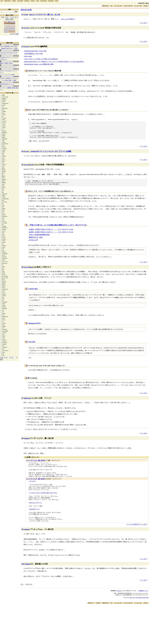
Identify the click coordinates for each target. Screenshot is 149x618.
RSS (111, 5)
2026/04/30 (16, 44)
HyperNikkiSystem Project (142, 600)
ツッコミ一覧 (137, 5)
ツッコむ (144, 23)
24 (8, 30)
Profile (14, 0)
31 (8, 31)
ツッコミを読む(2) (133, 527)
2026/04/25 (16, 69)
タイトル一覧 (118, 5)
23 (6, 30)
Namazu (119, 593)
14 (14, 26)
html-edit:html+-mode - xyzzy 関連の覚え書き (39, 64)
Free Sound (43, 0)
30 (6, 31)
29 (4, 31)
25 (9, 30)
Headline (98, 605)
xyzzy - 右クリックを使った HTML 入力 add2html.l (41, 59)
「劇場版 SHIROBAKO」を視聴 (8, 48)
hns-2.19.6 (132, 600)
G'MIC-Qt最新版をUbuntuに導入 (9, 46)
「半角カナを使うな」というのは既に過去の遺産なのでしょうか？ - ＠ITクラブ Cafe (57, 227)
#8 (22, 441)
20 (12, 28)
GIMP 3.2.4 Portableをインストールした (9, 71)
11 (9, 26)
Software (27, 0)
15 (4, 28)
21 (14, 28)
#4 (22, 153)
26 (11, 30)
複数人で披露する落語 (6, 63)
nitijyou (27, 401)
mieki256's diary (143, 3)
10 (8, 26)
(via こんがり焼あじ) (68, 19)
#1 (22, 14)
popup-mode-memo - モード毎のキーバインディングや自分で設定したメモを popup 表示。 (54, 61)
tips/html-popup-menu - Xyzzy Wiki (35, 51)
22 (4, 30)
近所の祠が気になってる (7, 84)
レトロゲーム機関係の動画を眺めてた (9, 88)
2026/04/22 (16, 86)
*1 (25, 432)
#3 (22, 46)
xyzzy (26, 28)
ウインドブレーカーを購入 (7, 74)
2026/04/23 (16, 82)
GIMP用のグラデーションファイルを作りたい (9, 58)
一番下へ (145, 5)
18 (9, 28)
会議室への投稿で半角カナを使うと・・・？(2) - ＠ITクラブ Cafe (51, 234)
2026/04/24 (16, 76)
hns (31, 270)
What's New (7, 0)
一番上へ (145, 605)
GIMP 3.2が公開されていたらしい (9, 78)
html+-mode (28, 56)
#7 (22, 401)
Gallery (33, 0)
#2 (22, 28)
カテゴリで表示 (14, 34)
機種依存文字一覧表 (36, 240)
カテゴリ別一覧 (128, 5)
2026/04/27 (16, 61)
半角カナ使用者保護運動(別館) (39, 237)
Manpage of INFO (34, 326)
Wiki (37, 0)
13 (12, 26)
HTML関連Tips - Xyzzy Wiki (33, 53)
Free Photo (50, 0)
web (25, 14)
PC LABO (20, 0)
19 (11, 28)
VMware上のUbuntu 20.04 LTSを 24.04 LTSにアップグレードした (9, 53)
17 (8, 28)
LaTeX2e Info (33, 291)
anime (26, 441)
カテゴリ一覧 (9, 92)
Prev (5, 21)
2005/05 (10, 21)
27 (12, 30)
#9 (22, 532)
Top (2, 0)
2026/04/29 (16, 50)
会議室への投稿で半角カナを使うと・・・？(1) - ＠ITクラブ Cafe (51, 232)
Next (14, 21)
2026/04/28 (16, 56)
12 (11, 26)
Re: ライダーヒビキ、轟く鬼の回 (35, 463)
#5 (22, 167)
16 (6, 28)
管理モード (91, 605)
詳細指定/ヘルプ (143, 593)
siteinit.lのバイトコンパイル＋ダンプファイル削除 (51, 153)
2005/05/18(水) (26, 10)
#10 (22, 566)
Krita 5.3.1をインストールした (8, 67)
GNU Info (32, 344)
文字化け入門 (33, 242)
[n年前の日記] (38, 10)
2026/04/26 (16, 65)
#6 (22, 270)
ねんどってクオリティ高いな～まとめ (44, 14)
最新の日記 (105, 5)
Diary (56, 0)
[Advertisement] (114, 612)
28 (14, 30)
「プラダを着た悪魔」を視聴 (8, 80)
